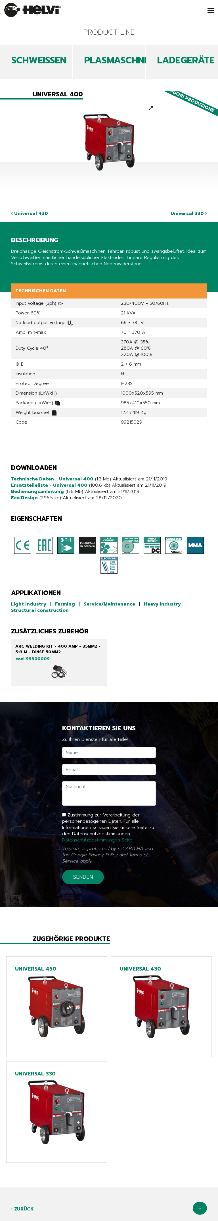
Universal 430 (29, 213)
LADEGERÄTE (186, 60)
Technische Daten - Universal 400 (52, 479)
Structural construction (40, 610)
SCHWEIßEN (38, 60)
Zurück (22, 1209)
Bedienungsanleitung (37, 491)
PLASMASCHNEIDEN (126, 60)
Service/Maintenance (109, 604)
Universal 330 (189, 213)
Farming (65, 604)
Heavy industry (162, 604)
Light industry (28, 604)
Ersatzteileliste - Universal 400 (49, 485)
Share (17, 274)
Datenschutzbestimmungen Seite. (97, 840)
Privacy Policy (103, 854)
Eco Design (24, 497)
